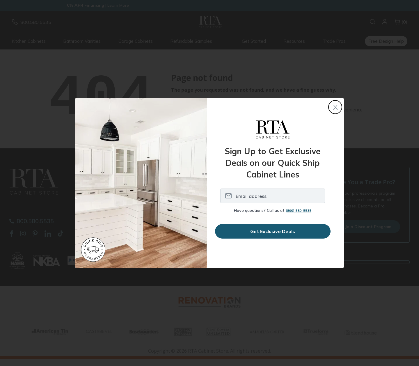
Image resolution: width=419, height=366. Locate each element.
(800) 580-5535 (298, 210)
